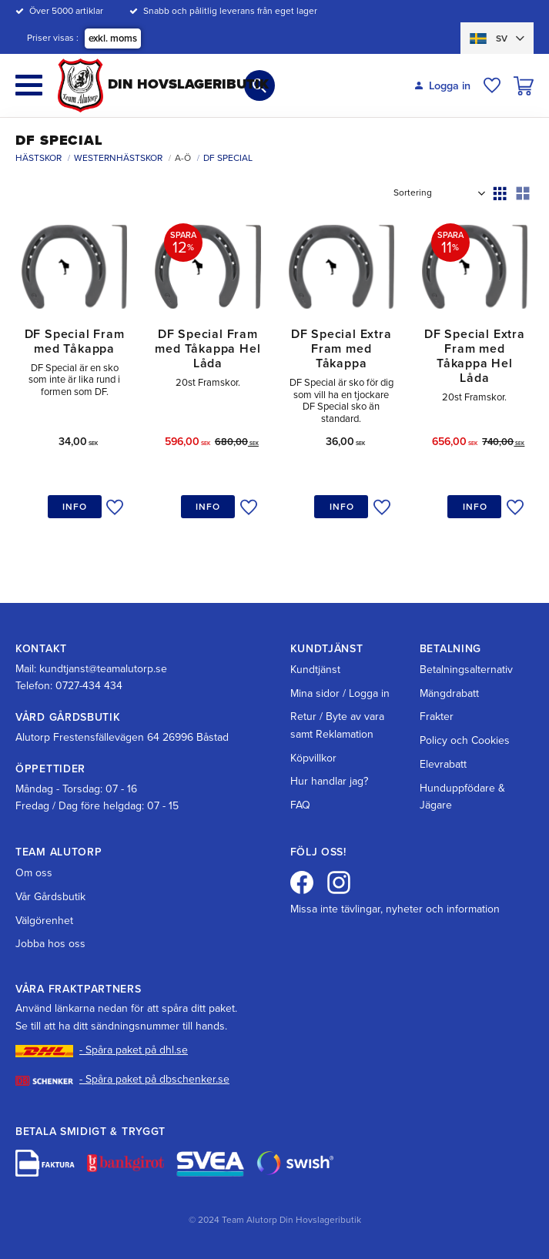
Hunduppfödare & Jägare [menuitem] (462, 797)
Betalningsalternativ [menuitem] (466, 669)
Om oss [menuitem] (33, 872)
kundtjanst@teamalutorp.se (103, 668)
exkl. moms (113, 38)
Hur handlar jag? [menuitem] (329, 781)
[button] (28, 85)
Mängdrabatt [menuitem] (449, 693)
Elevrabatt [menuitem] (443, 764)
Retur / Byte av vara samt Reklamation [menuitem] (337, 725)
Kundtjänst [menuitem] (315, 669)
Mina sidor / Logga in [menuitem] (340, 693)
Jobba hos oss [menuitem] (50, 943)
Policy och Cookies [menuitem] (465, 740)
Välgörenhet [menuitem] (44, 920)
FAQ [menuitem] (300, 805)
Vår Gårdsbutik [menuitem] (50, 896)
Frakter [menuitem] (437, 716)
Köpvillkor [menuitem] (313, 758)
